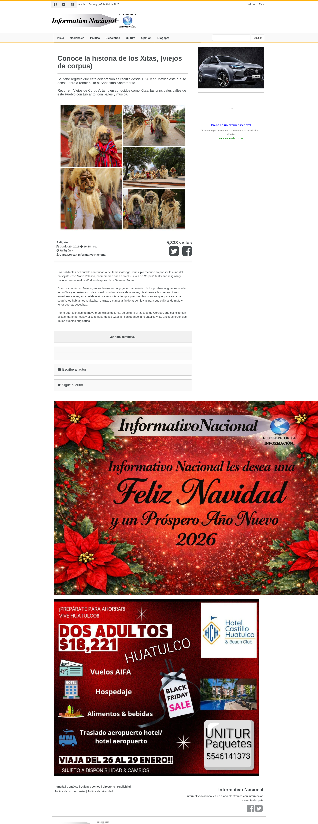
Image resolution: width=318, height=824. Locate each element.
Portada (60, 786)
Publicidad (124, 786)
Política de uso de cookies (70, 791)
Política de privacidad (100, 791)
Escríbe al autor (72, 369)
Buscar (257, 37)
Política (95, 37)
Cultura (130, 37)
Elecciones (113, 37)
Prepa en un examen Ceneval (231, 125)
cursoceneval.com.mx (231, 138)
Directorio (108, 786)
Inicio (60, 37)
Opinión (146, 37)
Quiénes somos (90, 786)
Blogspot (163, 37)
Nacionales (77, 37)
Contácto (72, 786)
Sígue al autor (70, 385)
